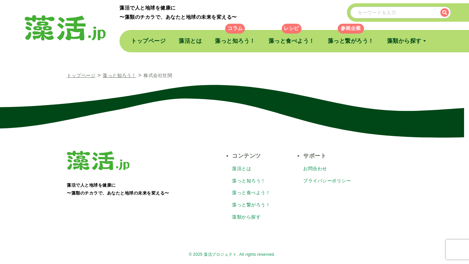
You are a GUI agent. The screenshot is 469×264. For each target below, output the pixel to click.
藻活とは (190, 41)
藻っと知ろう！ (235, 41)
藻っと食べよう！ (292, 41)
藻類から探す (404, 41)
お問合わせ (315, 168)
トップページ (148, 41)
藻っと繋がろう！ (351, 41)
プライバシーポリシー (327, 180)
